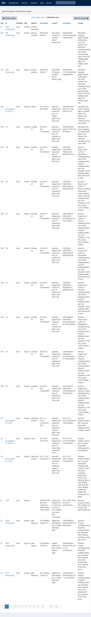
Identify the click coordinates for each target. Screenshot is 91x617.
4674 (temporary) (10, 574)
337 (6, 283)
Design (54, 23)
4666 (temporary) (10, 544)
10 (42, 606)
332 (6, 317)
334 (6, 386)
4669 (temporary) (10, 28)
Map (42, 3)
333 (6, 352)
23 (51, 606)
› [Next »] (60, 606)
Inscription (44, 23)
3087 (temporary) (10, 71)
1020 (7, 500)
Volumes (34, 3)
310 (6, 127)
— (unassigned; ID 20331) (10, 108)
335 (6, 181)
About (49, 3)
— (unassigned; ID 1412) (10, 458)
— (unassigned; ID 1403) (10, 420)
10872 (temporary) (10, 521)
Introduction (14, 3)
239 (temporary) (10, 34)
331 (6, 214)
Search (24, 3)
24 (56, 606)
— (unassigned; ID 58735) (10, 440)
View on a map (81, 18)
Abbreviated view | (38, 17)
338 (6, 147)
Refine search (9, 18)
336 (6, 248)
